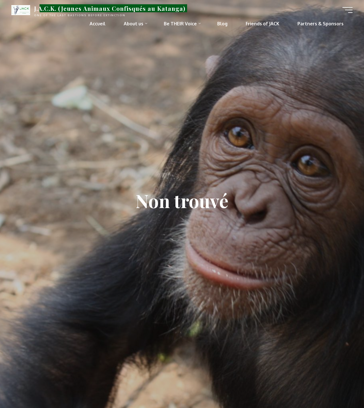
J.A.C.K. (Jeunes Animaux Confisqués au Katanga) (109, 8)
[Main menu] (347, 10)
